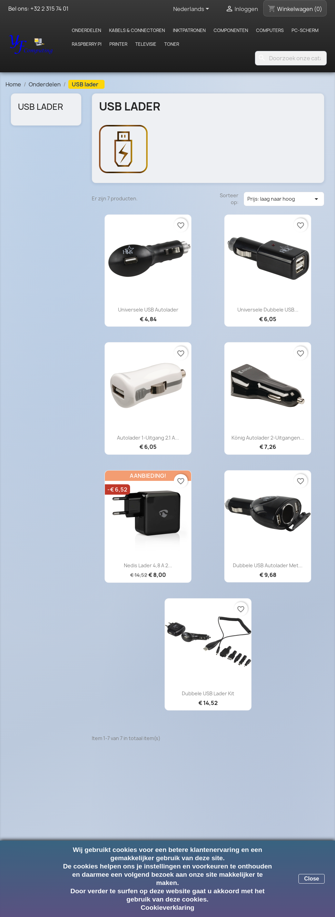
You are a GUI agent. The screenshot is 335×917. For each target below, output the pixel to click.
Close (311, 879)
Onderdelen (86, 30)
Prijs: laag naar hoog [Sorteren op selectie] (284, 199)
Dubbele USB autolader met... (268, 565)
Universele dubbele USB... (267, 309)
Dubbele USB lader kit (208, 693)
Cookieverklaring (168, 907)
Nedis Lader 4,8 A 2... (148, 565)
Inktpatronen (189, 30)
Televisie (145, 44)
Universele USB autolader (148, 309)
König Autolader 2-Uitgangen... (267, 437)
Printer (118, 44)
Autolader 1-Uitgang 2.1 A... (148, 437)
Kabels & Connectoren (137, 30)
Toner (171, 44)
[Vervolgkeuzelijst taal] (192, 9)
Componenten (231, 30)
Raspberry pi (86, 44)
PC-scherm (305, 30)
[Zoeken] (291, 58)
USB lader (40, 107)
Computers (270, 30)
